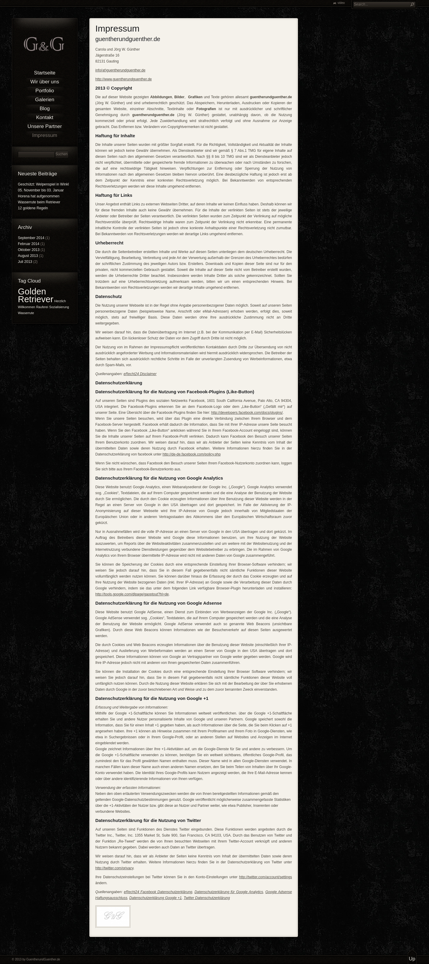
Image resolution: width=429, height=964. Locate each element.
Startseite (44, 73)
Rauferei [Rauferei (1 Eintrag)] (42, 307)
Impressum (44, 135)
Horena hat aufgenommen (38, 196)
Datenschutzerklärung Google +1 (155, 898)
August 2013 (28, 256)
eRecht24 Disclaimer (140, 374)
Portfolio (44, 90)
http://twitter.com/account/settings (265, 877)
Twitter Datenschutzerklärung (207, 898)
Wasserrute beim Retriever (39, 202)
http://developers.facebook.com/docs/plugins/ (247, 413)
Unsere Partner (44, 126)
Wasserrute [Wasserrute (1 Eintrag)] (26, 313)
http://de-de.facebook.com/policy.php (191, 454)
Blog (45, 108)
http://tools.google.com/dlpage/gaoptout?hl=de (132, 594)
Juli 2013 (25, 262)
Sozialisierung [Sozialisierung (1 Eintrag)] (59, 307)
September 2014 (31, 238)
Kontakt (44, 117)
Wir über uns (44, 82)
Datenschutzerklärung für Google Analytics (229, 892)
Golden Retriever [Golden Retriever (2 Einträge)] (35, 295)
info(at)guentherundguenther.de (120, 70)
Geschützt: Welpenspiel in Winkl (43, 184)
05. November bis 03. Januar (41, 190)
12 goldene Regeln (33, 208)
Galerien (44, 99)
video (341, 2)
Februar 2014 (28, 244)
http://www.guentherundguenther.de (123, 79)
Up (412, 959)
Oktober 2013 (29, 250)
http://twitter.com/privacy (114, 868)
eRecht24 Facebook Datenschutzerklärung (158, 892)
